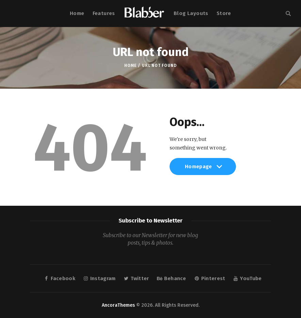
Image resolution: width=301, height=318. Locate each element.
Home (130, 65)
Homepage (203, 169)
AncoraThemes (118, 305)
